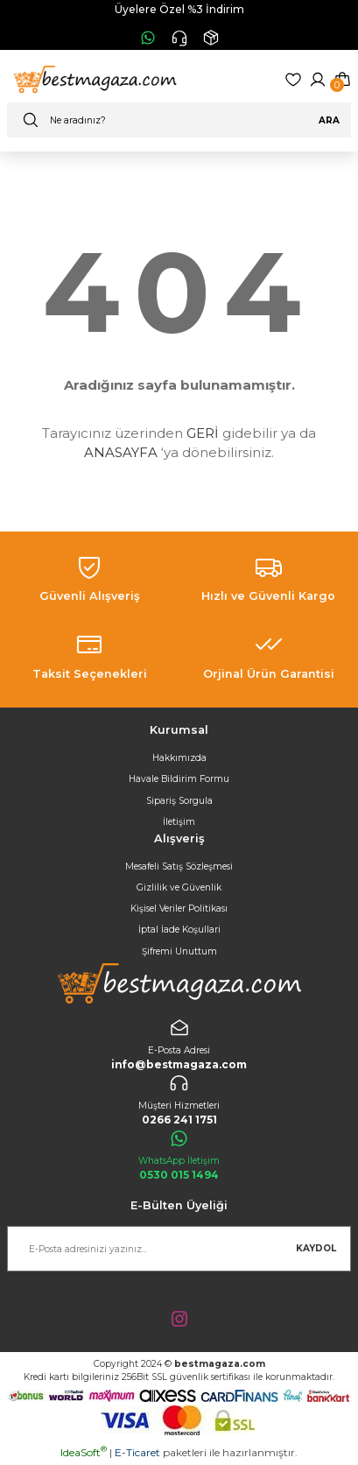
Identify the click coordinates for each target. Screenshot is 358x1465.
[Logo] (93, 79)
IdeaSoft (83, 1452)
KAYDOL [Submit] (316, 1248)
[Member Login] (317, 79)
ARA (329, 120)
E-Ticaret (137, 1452)
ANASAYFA (121, 452)
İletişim (179, 822)
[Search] (179, 119)
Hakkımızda (179, 758)
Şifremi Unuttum (179, 951)
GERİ (202, 433)
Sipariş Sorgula (179, 800)
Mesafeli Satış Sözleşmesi (179, 866)
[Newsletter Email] (179, 1248)
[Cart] (342, 79)
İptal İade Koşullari (179, 929)
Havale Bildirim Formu (179, 779)
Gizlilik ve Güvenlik (179, 887)
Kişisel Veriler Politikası (179, 908)
